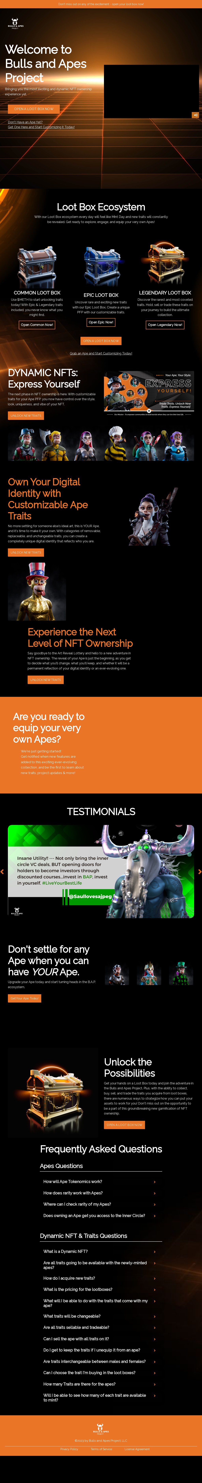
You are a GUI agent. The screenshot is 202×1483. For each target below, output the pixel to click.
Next (200, 886)
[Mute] (195, 115)
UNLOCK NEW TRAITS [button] (31, 418)
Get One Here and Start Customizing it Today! (41, 127)
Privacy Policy (69, 1476)
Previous (2, 886)
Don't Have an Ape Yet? (25, 122)
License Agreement (137, 1476)
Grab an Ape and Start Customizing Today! (101, 354)
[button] (36, 325)
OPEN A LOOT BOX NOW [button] (33, 109)
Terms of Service (101, 1476)
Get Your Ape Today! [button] (29, 1013)
